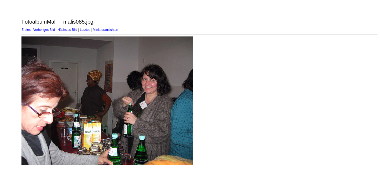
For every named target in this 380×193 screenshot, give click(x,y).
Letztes (85, 30)
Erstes (26, 30)
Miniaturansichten (105, 30)
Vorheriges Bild (44, 30)
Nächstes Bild (67, 30)
